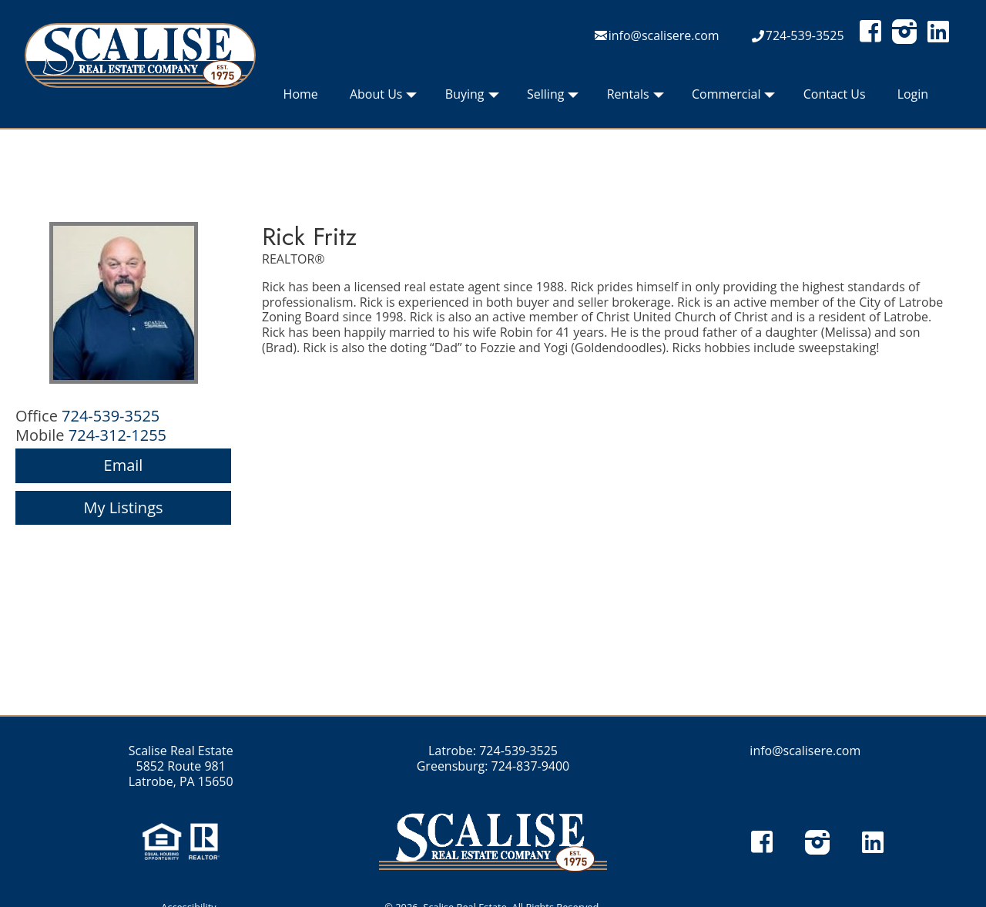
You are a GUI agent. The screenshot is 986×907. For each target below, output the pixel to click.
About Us (384, 98)
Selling (553, 98)
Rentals (635, 98)
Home (300, 94)
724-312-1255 (117, 435)
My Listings (123, 507)
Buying (472, 98)
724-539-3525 (805, 35)
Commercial (733, 98)
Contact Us (834, 94)
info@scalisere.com (664, 35)
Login (913, 94)
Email (123, 465)
